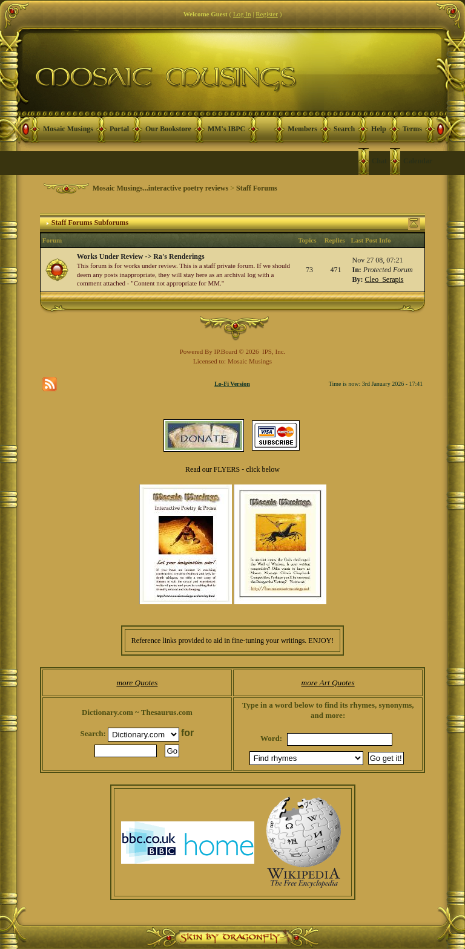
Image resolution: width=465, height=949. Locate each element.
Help (378, 129)
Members (302, 129)
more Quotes (136, 682)
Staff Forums (256, 188)
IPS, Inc (272, 351)
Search (344, 129)
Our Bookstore (168, 129)
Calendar (417, 161)
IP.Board (225, 351)
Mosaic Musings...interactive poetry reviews (160, 188)
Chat (379, 161)
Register (267, 14)
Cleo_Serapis (383, 279)
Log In (242, 14)
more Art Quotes (328, 682)
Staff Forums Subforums (89, 222)
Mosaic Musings (68, 129)
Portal (119, 129)
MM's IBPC (226, 129)
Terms (412, 129)
